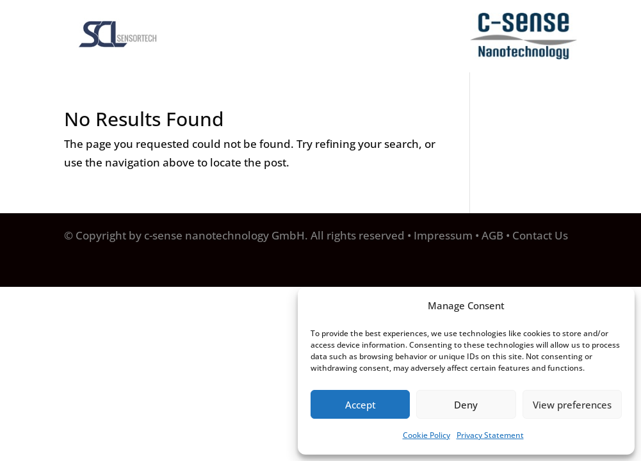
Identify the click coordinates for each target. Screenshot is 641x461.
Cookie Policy (426, 435)
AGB (492, 235)
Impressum (443, 235)
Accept (360, 404)
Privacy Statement (490, 435)
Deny (466, 404)
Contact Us (540, 235)
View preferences (572, 404)
